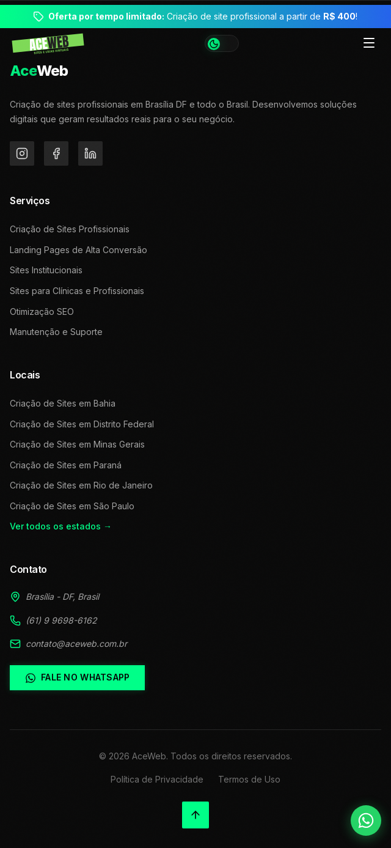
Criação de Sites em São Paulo (72, 506)
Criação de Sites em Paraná (66, 465)
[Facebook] (56, 153)
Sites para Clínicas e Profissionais (77, 291)
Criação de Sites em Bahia (62, 403)
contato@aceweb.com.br (76, 643)
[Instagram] (22, 153)
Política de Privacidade (157, 779)
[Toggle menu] (369, 44)
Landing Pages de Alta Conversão (78, 250)
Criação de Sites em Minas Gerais (77, 444)
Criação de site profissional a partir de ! (202, 16)
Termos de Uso (249, 779)
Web (39, 70)
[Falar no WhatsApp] (366, 820)
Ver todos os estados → (61, 526)
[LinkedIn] (90, 153)
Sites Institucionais (46, 270)
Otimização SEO (42, 311)
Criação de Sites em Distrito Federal (82, 424)
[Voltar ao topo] (195, 815)
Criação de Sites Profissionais (70, 229)
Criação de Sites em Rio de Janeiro (81, 485)
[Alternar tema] (222, 43)
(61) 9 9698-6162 (61, 620)
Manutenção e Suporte (56, 331)
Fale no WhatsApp (77, 677)
